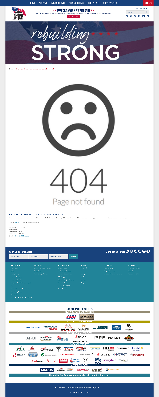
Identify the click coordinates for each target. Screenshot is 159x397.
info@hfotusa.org (86, 388)
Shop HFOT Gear (62, 289)
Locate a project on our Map (42, 268)
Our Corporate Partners (64, 271)
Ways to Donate (62, 268)
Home (32, 3)
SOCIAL (83, 265)
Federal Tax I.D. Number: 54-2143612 (21, 298)
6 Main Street (131, 271)
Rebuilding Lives (76, 3)
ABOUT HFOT (16, 265)
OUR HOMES (38, 265)
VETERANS (108, 265)
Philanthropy (61, 277)
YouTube (83, 277)
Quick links (139, 8)
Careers (13, 286)
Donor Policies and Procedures (20, 289)
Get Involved (94, 3)
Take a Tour (37, 271)
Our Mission (14, 268)
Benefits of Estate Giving (65, 274)
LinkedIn (83, 280)
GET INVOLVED (63, 265)
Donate (148, 3)
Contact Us (14, 295)
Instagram (84, 274)
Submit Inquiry (108, 268)
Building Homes (58, 3)
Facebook (84, 268)
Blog (82, 283)
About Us (43, 3)
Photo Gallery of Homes (41, 274)
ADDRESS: (131, 265)
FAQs (12, 271)
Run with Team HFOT (64, 286)
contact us (17, 223)
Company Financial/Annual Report (21, 283)
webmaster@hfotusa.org (21, 236)
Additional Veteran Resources (113, 274)
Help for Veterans (109, 271)
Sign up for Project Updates (66, 280)
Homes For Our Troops (134, 268)
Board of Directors (16, 277)
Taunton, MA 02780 (133, 274)
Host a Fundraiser (63, 283)
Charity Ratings (111, 3)
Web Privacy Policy (16, 292)
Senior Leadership (16, 280)
